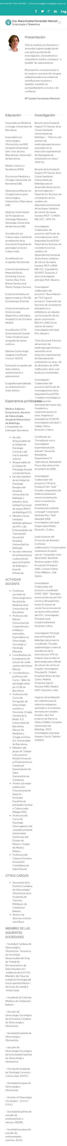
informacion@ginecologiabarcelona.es (47, 3)
